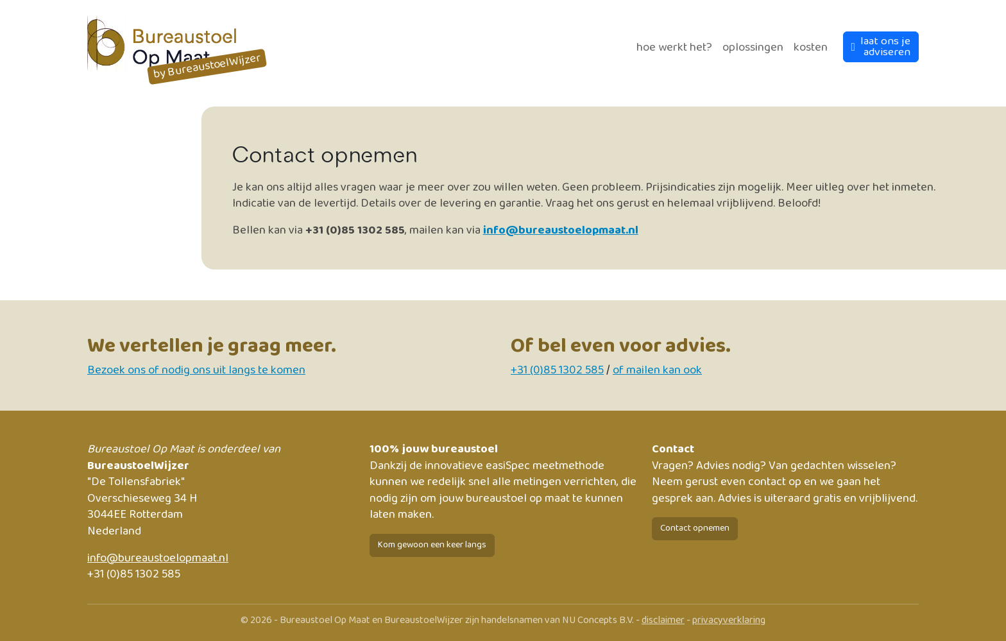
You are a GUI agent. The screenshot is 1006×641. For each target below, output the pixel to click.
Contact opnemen (694, 528)
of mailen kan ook (657, 370)
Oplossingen (752, 47)
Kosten (811, 47)
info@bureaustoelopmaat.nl (560, 230)
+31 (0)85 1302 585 (557, 370)
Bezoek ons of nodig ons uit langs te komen (196, 370)
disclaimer (663, 620)
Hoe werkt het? (674, 47)
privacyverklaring (728, 620)
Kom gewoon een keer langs (432, 544)
